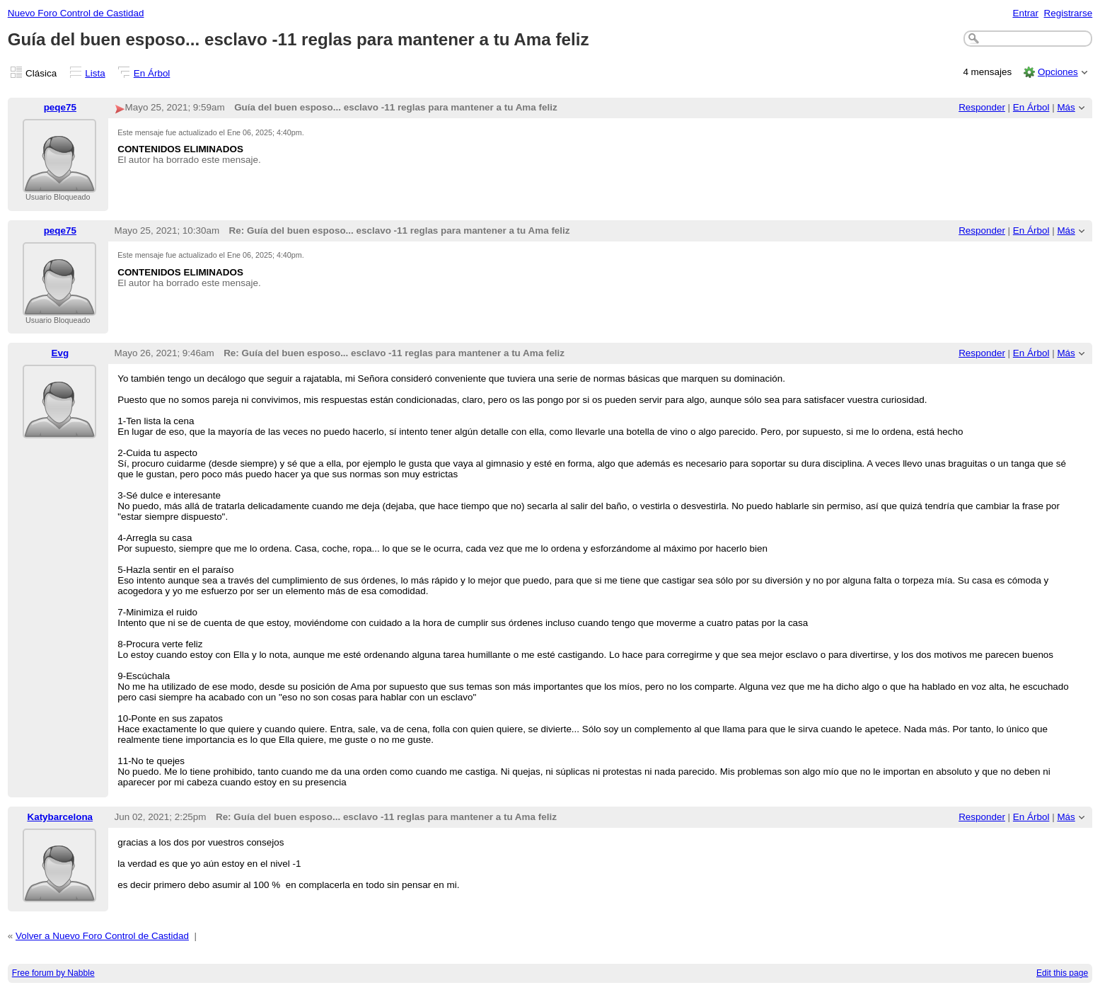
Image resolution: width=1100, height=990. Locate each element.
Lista (95, 73)
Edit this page (1062, 973)
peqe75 (60, 107)
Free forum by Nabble (53, 973)
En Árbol (152, 73)
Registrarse (1068, 13)
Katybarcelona (60, 817)
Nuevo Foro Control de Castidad (76, 13)
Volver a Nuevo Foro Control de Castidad (102, 936)
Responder (982, 107)
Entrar (1025, 13)
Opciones (1058, 72)
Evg (60, 353)
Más (1066, 107)
